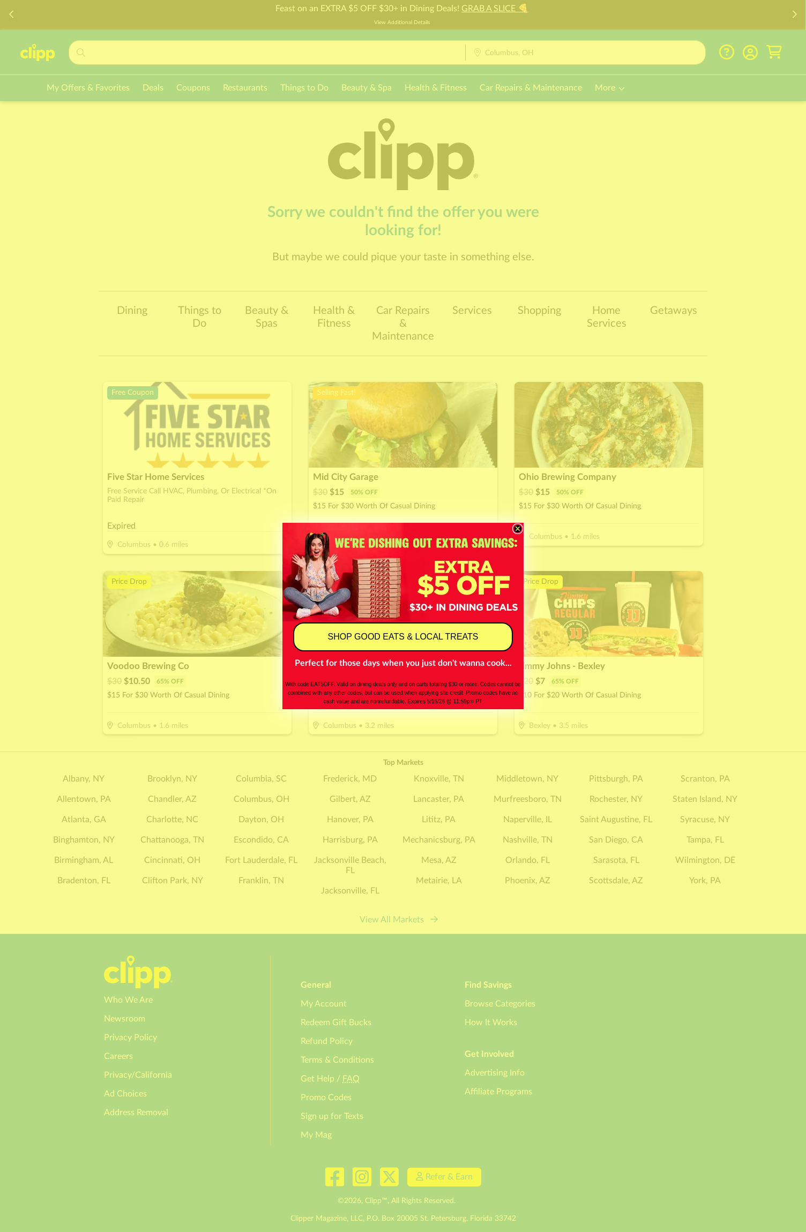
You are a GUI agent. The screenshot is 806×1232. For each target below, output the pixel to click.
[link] (403, 572)
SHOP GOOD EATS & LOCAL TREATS (403, 636)
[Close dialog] (517, 528)
